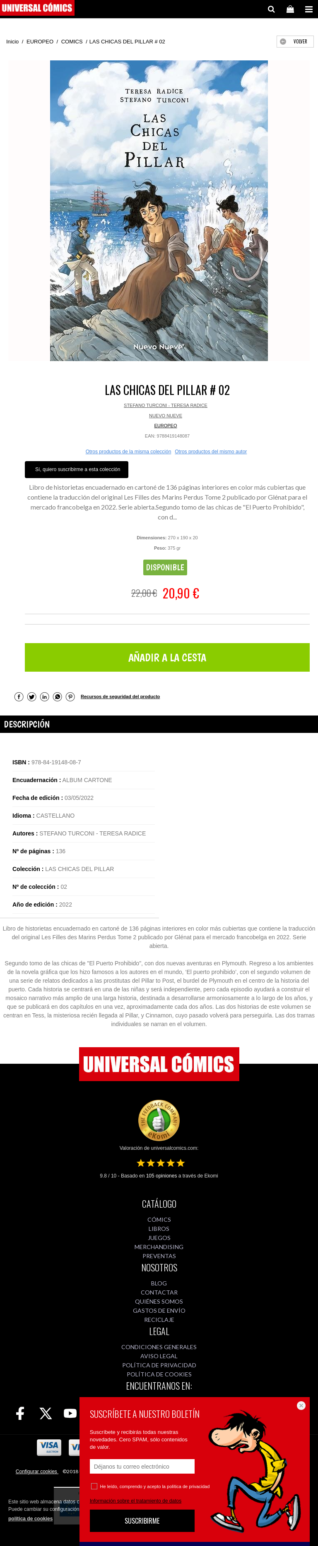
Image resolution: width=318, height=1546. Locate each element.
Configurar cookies (37, 1471)
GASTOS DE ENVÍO (159, 1310)
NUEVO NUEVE (165, 415)
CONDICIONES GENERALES (159, 1346)
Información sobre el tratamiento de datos (135, 1501)
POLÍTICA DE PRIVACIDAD (159, 1365)
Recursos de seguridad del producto (120, 696)
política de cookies (30, 1519)
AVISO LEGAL (159, 1355)
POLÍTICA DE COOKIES (159, 1374)
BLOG (159, 1283)
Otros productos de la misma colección (128, 452)
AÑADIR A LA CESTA (167, 657)
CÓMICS (159, 1219)
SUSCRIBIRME (142, 1521)
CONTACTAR (159, 1292)
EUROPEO (165, 425)
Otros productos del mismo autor (211, 452)
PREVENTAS (159, 1255)
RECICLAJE (159, 1319)
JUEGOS (159, 1237)
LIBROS (159, 1228)
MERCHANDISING (159, 1246)
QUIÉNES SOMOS (159, 1301)
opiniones (161, 1176)
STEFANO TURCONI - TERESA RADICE (165, 405)
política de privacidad (188, 1486)
